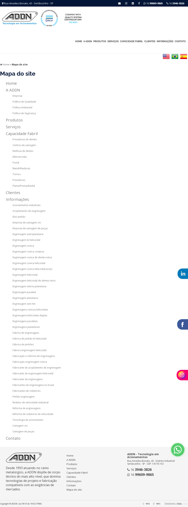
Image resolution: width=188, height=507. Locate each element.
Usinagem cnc (20, 425)
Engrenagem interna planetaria (29, 286)
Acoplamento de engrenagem (29, 211)
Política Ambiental (22, 107)
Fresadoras (19, 180)
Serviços (113, 41)
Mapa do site (74, 489)
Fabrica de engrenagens (26, 332)
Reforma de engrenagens (26, 408)
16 (175, 3)
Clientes (149, 41)
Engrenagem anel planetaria (28, 234)
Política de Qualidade (24, 101)
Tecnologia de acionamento (28, 420)
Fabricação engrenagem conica (30, 361)
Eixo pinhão (19, 216)
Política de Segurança (24, 113)
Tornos (17, 174)
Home (78, 41)
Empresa (17, 95)
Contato (180, 41)
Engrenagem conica (23, 245)
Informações (165, 41)
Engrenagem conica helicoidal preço (32, 269)
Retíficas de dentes (23, 151)
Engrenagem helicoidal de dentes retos (34, 280)
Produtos (99, 41)
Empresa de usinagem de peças (30, 228)
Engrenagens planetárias (26, 327)
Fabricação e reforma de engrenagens (34, 356)
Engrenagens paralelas (25, 321)
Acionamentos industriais (26, 205)
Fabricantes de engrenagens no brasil (33, 385)
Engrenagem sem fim (24, 303)
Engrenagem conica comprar (28, 251)
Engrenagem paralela (24, 292)
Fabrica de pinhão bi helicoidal (29, 338)
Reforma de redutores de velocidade (33, 414)
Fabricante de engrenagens (28, 379)
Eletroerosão (20, 156)
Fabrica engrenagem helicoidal (29, 350)
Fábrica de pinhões (23, 344)
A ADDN (87, 41)
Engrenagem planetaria (25, 298)
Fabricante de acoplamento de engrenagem (37, 367)
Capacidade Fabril (131, 41)
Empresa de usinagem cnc (27, 222)
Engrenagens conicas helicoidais (30, 309)
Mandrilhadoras (21, 168)
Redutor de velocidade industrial (31, 402)
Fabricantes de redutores (26, 390)
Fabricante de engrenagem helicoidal (33, 373)
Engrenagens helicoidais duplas (30, 315)
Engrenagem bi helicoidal (26, 240)
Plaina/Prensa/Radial (24, 185)
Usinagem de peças (23, 431)
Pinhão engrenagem (24, 396)
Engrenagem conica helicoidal (29, 263)
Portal (16, 162)
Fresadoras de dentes (25, 139)
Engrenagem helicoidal (25, 274)
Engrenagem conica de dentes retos (32, 257)
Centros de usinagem (24, 145)
